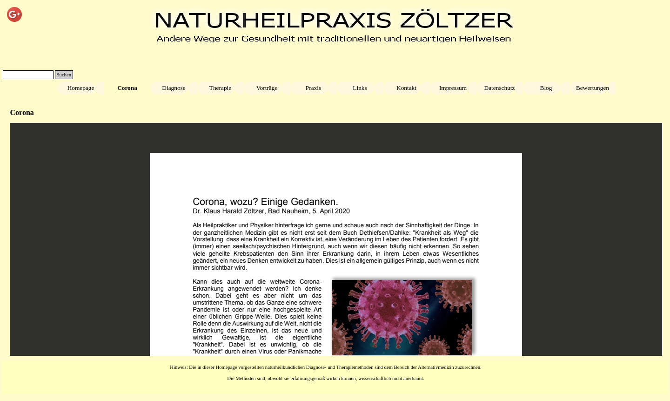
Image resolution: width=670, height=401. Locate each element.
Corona (127, 87)
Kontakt (406, 87)
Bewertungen (592, 87)
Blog (546, 87)
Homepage (80, 87)
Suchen (64, 74)
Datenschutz (499, 87)
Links (360, 87)
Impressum (453, 87)
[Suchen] (28, 74)
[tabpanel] (325, 372)
